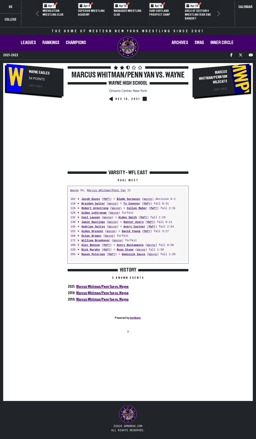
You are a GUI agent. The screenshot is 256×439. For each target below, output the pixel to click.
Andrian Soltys (93, 227)
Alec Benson (90, 245)
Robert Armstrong (94, 208)
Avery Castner (134, 227)
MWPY (106, 199)
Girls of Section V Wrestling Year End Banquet (198, 14)
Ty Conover (131, 204)
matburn (135, 317)
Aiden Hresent (92, 231)
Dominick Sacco (133, 254)
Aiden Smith (127, 218)
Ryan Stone (125, 250)
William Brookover (95, 241)
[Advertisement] (35, 167)
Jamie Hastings (93, 222)
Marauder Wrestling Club (127, 12)
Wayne (74, 190)
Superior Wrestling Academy (91, 12)
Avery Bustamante (130, 245)
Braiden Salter (93, 204)
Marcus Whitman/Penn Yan (106, 190)
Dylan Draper (91, 236)
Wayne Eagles (39, 72)
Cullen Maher (137, 208)
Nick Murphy (90, 250)
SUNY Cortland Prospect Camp (159, 12)
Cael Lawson (90, 218)
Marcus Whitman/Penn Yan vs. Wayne (102, 287)
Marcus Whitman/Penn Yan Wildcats (213, 76)
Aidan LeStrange (94, 213)
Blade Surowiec (128, 199)
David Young (131, 231)
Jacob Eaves (90, 199)
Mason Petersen (93, 254)
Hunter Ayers (133, 222)
